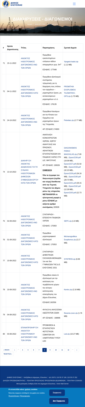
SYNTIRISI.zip (69, 259)
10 (56, 349)
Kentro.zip (68, 290)
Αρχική (29, 24)
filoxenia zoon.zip (71, 313)
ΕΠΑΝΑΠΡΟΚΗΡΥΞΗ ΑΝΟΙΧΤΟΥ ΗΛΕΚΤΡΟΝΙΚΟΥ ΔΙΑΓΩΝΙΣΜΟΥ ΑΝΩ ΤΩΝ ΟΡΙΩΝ (29, 334)
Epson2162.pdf (75, 186)
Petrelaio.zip (69, 120)
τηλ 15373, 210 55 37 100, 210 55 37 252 (63, 377)
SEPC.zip (67, 221)
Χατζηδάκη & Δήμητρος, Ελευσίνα (35, 377)
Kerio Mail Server (63, 384)
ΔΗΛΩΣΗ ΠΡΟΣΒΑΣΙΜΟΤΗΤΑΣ (14, 380)
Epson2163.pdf (70, 193)
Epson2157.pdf (70, 164)
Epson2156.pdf (75, 157)
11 (63, 349)
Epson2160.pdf (75, 177)
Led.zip (67, 334)
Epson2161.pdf (70, 183)
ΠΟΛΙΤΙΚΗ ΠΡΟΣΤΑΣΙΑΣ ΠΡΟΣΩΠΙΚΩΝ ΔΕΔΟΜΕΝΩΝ (46, 380)
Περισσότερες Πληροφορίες (19, 396)
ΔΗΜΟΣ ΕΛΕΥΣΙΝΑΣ (14, 377)
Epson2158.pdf (75, 167)
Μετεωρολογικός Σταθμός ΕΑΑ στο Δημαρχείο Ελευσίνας (35, 384)
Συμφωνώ (57, 393)
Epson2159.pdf (70, 173)
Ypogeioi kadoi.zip (71, 62)
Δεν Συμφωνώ (59, 401)
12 (69, 349)
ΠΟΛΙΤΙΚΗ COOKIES (74, 380)
